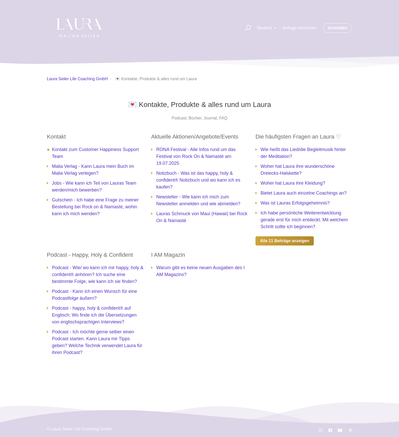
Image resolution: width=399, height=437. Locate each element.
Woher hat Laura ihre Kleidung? (293, 183)
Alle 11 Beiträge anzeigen (284, 241)
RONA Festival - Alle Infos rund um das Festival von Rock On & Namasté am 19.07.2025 (196, 156)
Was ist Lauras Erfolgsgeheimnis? (295, 203)
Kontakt (56, 136)
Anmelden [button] (337, 28)
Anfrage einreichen (299, 28)
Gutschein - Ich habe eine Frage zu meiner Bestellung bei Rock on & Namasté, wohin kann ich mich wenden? (95, 206)
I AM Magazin (168, 255)
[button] (245, 28)
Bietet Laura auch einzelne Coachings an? (304, 193)
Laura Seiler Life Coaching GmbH (77, 79)
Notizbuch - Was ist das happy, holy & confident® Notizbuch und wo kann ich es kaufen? (198, 180)
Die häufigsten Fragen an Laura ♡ (298, 136)
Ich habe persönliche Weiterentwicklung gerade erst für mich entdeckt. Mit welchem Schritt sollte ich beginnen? (304, 219)
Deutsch (265, 28)
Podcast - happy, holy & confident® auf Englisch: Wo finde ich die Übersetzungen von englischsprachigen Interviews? (94, 315)
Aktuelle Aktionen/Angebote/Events (194, 136)
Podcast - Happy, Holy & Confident (90, 255)
